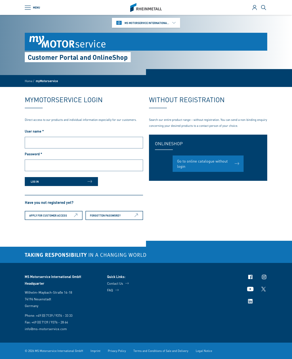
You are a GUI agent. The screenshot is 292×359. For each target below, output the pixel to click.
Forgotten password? (114, 215)
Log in (54, 181)
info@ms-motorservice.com (46, 329)
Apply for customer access (54, 215)
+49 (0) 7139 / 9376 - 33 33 (54, 315)
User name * (34, 131)
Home (28, 81)
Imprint (95, 351)
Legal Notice (204, 351)
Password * (33, 154)
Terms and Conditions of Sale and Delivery (160, 351)
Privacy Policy (117, 351)
